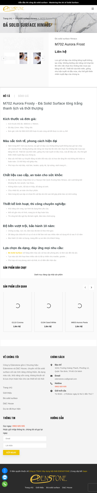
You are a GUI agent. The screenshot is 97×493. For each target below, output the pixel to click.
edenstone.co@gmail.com (66, 379)
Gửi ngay (11, 452)
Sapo (85, 471)
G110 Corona (17, 322)
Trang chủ (7, 388)
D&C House (8, 403)
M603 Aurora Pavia (79, 322)
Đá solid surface (10, 398)
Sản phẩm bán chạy (15, 267)
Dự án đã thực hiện (12, 409)
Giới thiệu (7, 393)
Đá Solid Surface (15, 253)
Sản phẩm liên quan (15, 286)
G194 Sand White (48, 322)
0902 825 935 (60, 386)
